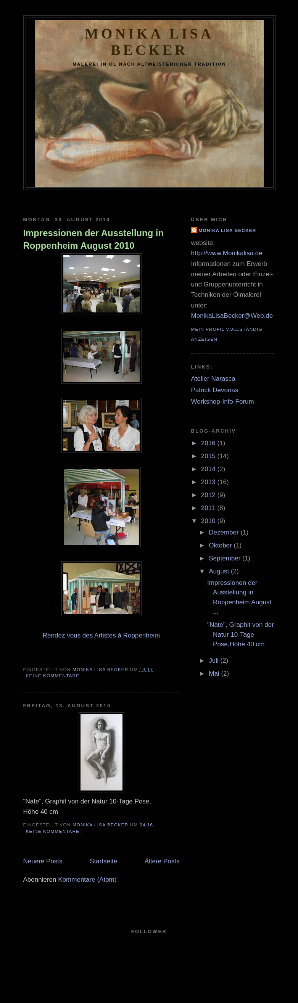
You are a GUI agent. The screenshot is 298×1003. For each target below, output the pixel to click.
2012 (209, 495)
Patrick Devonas (214, 390)
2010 (209, 521)
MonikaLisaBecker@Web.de (232, 315)
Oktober (221, 545)
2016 (209, 443)
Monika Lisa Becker (227, 230)
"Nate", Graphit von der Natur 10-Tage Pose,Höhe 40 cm (240, 634)
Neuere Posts (43, 861)
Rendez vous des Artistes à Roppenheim (101, 635)
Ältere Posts (162, 861)
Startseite (103, 861)
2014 (209, 469)
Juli (214, 660)
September (225, 558)
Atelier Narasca (213, 378)
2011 (209, 508)
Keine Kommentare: (54, 675)
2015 (209, 456)
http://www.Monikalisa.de (227, 253)
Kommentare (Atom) (87, 879)
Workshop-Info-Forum (222, 401)
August (220, 571)
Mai (215, 673)
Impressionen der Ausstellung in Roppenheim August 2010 (93, 239)
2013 (209, 482)
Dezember (224, 532)
